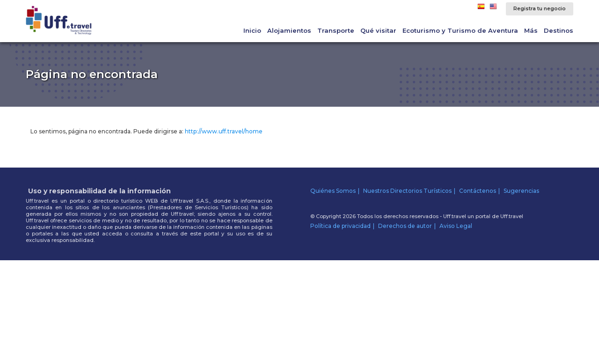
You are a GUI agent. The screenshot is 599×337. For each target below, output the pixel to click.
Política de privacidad (340, 225)
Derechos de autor (405, 225)
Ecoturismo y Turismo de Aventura (460, 30)
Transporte (335, 30)
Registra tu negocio (539, 9)
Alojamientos (289, 30)
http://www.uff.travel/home (224, 131)
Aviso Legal (455, 225)
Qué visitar (378, 30)
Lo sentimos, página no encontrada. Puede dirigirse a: (146, 131)
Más (531, 30)
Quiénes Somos (333, 190)
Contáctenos (477, 190)
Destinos (558, 30)
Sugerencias (521, 190)
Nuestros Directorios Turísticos (407, 190)
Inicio (252, 30)
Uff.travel (511, 216)
